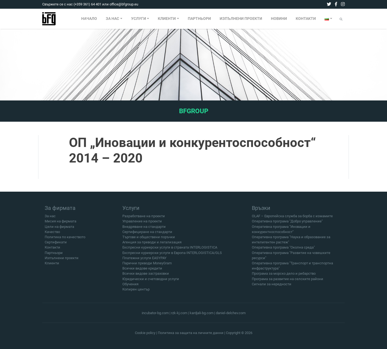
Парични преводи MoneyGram (147, 266)
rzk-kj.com (179, 313)
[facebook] (336, 4)
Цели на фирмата (59, 229)
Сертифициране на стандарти (147, 234)
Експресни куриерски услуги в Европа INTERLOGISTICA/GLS (172, 255)
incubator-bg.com (155, 313)
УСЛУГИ (138, 18)
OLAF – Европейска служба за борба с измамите (292, 219)
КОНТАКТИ (306, 18)
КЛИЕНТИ (167, 18)
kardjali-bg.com (201, 313)
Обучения (130, 287)
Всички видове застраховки (145, 276)
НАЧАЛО (89, 18)
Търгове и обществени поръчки (148, 240)
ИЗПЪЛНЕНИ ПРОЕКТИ (241, 18)
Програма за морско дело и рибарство (284, 276)
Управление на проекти (142, 224)
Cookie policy (145, 333)
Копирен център (136, 292)
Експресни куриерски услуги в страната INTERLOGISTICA (169, 250)
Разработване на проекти (143, 219)
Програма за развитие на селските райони (287, 281)
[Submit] (341, 19)
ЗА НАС (112, 18)
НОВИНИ (279, 18)
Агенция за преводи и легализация (152, 245)
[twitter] (329, 4)
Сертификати (56, 245)
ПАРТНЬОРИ (199, 18)
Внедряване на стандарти (144, 229)
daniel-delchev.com (231, 313)
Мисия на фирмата (60, 224)
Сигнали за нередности (271, 287)
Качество (52, 234)
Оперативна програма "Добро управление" (287, 224)
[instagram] (343, 4)
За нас (50, 219)
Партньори (54, 255)
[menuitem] (89, 19)
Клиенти (52, 266)
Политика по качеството (65, 240)
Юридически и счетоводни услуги (150, 281)
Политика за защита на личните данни (190, 333)
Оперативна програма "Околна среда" (283, 250)
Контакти (52, 250)
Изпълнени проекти (61, 261)
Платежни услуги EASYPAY (144, 261)
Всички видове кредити (142, 271)
